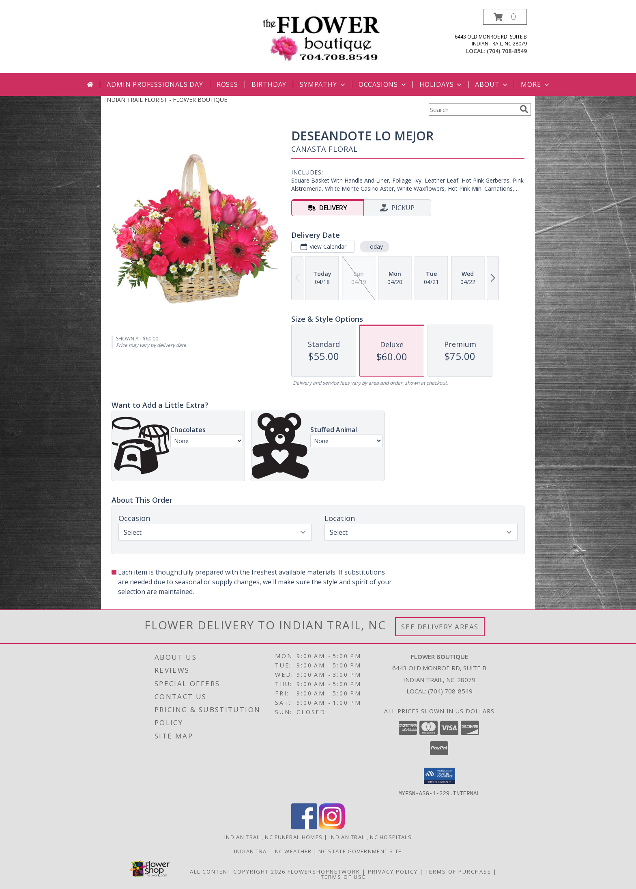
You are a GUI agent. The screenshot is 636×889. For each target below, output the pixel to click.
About (492, 84)
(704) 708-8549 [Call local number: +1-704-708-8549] (507, 51)
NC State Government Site (360, 851)
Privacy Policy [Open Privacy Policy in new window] (393, 871)
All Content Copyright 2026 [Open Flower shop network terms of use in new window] (238, 871)
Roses (227, 84)
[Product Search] (472, 109)
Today (374, 246)
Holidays (441, 84)
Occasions (383, 84)
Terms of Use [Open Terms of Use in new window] (343, 876)
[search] (524, 109)
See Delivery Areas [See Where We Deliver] (440, 626)
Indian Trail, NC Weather (273, 851)
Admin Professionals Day (155, 84)
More (535, 84)
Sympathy (323, 84)
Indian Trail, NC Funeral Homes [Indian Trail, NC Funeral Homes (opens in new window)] (273, 836)
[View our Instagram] (332, 827)
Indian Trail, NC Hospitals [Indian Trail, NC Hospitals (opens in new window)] (370, 836)
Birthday (268, 84)
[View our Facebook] (304, 827)
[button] (505, 17)
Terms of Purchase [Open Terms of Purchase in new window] (458, 871)
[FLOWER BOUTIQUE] (321, 38)
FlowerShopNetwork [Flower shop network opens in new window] (324, 871)
